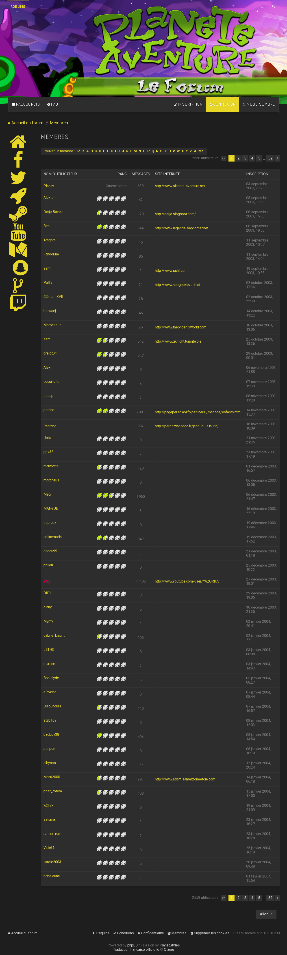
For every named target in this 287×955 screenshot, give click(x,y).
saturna (49, 819)
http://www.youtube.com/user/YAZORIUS (187, 581)
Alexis (48, 197)
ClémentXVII (53, 297)
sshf (47, 268)
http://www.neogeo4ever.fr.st (177, 285)
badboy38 (51, 734)
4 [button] (252, 158)
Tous (80, 151)
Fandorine (51, 254)
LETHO (48, 649)
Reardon (50, 426)
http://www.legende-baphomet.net (181, 228)
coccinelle (51, 381)
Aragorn (49, 240)
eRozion (50, 692)
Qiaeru (169, 949)
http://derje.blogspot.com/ (175, 214)
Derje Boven (53, 212)
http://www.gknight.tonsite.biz (178, 341)
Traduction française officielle (136, 949)
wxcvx (48, 805)
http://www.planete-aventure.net (180, 186)
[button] (223, 158)
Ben (46, 226)
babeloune (51, 876)
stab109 (50, 720)
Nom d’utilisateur (60, 174)
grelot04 (50, 353)
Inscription (257, 174)
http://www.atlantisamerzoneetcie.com (185, 779)
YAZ (46, 581)
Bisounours (52, 706)
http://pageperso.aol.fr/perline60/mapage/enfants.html (198, 412)
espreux (49, 523)
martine (49, 664)
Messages (141, 174)
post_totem (52, 791)
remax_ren (51, 833)
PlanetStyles (170, 945)
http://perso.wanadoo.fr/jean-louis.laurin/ (187, 426)
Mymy (48, 621)
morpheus (51, 480)
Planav (48, 186)
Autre (199, 151)
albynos (49, 763)
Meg (47, 494)
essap (48, 396)
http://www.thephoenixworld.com (180, 327)
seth (46, 339)
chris (47, 438)
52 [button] (270, 158)
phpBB (132, 945)
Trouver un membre (58, 151)
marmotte (51, 466)
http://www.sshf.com (171, 270)
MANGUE (50, 508)
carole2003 (52, 862)
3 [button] (245, 158)
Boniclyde (51, 678)
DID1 (47, 593)
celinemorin (52, 537)
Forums (18, 6)
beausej (49, 311)
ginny (47, 607)
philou (48, 565)
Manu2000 (51, 777)
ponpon (49, 749)
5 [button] (259, 158)
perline (48, 410)
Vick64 (48, 848)
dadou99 (50, 551)
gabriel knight (54, 635)
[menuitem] (52, 104)
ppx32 (48, 452)
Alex (46, 367)
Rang (122, 174)
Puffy (47, 282)
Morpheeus (52, 325)
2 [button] (238, 158)
